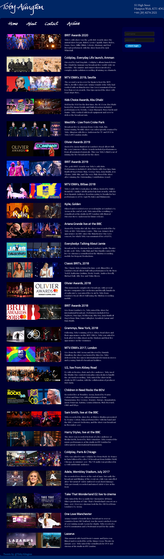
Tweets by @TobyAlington (17, 554)
